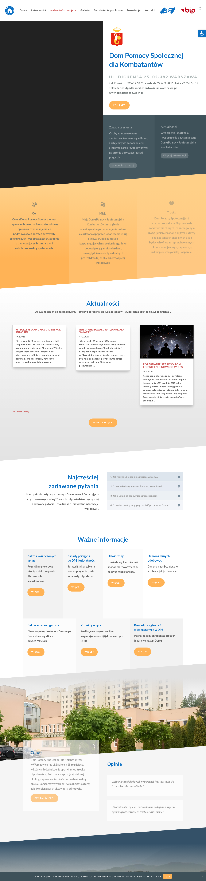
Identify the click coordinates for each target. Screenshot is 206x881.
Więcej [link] (36, 592)
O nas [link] (23, 10)
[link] (202, 33)
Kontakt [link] (149, 10)
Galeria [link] (85, 10)
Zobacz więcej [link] (103, 422)
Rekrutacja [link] (134, 10)
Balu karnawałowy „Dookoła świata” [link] (101, 331)
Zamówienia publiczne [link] (108, 10)
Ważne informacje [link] (62, 10)
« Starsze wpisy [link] (20, 411)
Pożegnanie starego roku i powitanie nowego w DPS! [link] (163, 366)
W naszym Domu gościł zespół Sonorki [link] (38, 331)
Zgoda (167, 876)
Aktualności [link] (38, 10)
